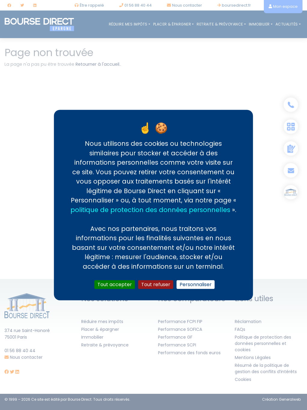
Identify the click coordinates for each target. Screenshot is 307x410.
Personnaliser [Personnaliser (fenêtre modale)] (196, 284)
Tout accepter (114, 284)
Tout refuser (155, 284)
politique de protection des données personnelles (150, 209)
